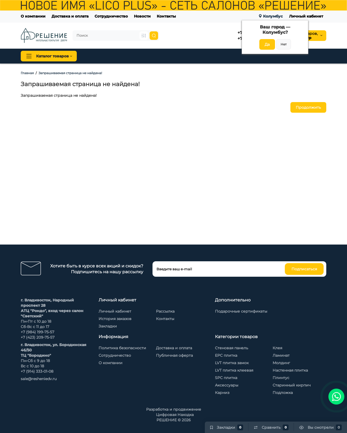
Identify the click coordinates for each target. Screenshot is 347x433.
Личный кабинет (306, 16)
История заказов (115, 318)
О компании (33, 16)
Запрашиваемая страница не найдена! (70, 73)
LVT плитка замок (232, 362)
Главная (27, 73)
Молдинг (281, 362)
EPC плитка (226, 355)
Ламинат (281, 355)
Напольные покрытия (109, 56)
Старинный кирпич (292, 385)
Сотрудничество (111, 16)
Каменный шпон (279, 56)
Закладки (108, 326)
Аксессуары (226, 385)
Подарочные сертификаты (241, 311)
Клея (277, 348)
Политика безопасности (122, 348)
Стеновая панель (183, 56)
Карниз (222, 392)
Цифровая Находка (175, 414)
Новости (142, 16)
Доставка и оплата (70, 16)
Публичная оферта (174, 355)
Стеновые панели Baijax (231, 56)
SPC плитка (226, 377)
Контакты (166, 16)
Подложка (283, 392)
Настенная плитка (290, 370)
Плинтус (149, 56)
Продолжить (308, 107)
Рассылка (165, 311)
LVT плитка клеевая (234, 370)
